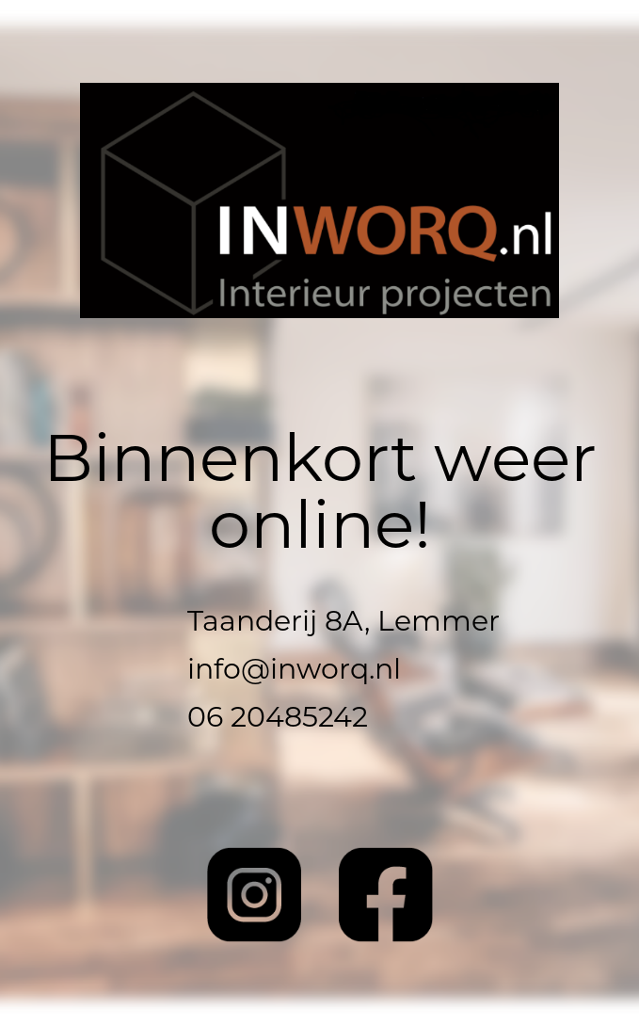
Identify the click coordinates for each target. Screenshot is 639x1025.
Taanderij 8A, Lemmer (343, 623)
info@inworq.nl (294, 671)
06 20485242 (277, 719)
